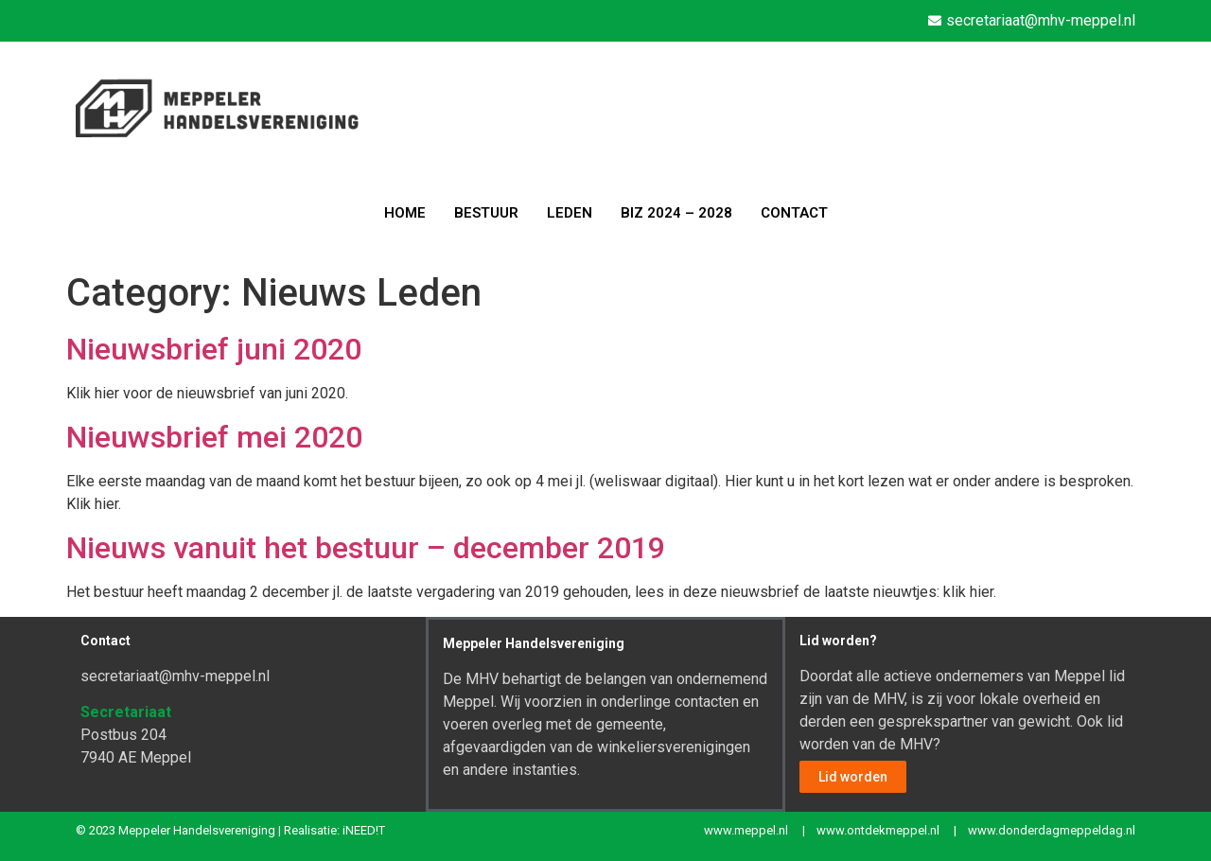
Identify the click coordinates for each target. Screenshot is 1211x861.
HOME (405, 212)
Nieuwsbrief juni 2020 (213, 349)
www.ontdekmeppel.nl (877, 830)
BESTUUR (486, 212)
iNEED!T (363, 830)
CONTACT (794, 212)
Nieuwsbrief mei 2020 (214, 437)
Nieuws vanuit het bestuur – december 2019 (365, 548)
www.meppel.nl (746, 830)
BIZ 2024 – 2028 (676, 212)
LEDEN (569, 212)
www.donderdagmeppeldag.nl (1051, 830)
